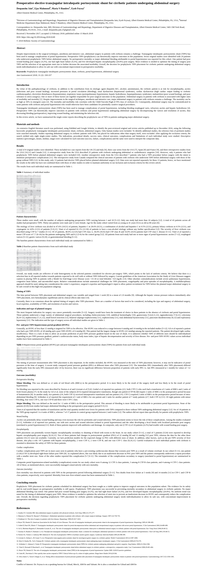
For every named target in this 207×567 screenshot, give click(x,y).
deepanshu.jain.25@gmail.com (62, 29)
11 (17, 544)
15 (17, 557)
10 (17, 541)
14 (17, 553)
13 (17, 550)
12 (17, 547)
